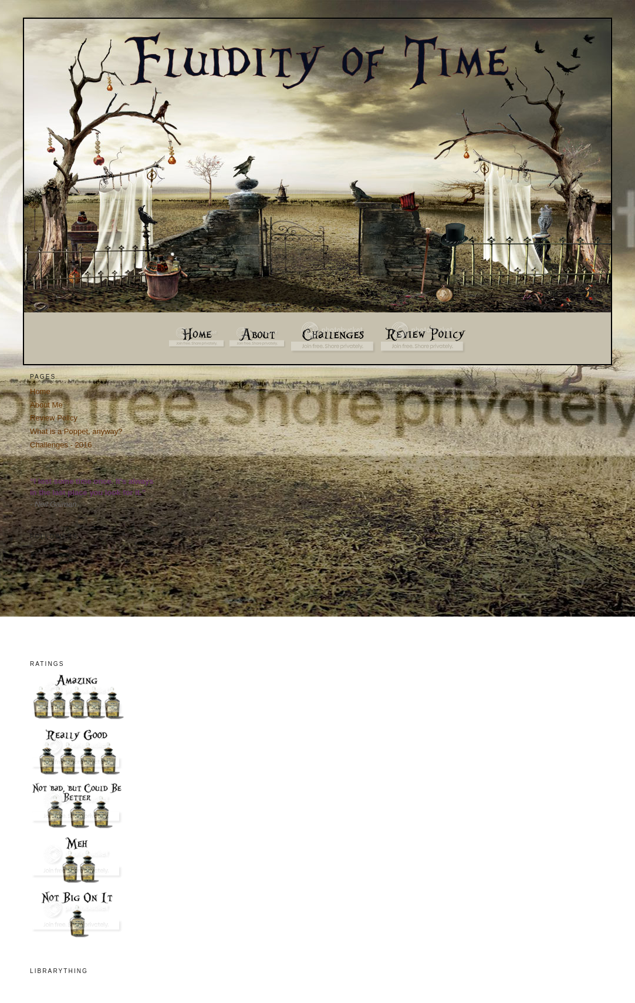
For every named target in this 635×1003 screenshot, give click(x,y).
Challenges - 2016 (61, 444)
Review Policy (53, 417)
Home (40, 391)
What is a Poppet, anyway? (76, 431)
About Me (46, 404)
